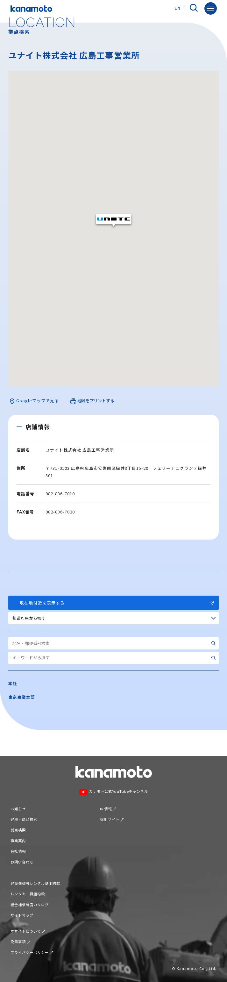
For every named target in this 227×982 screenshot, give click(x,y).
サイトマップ (22, 915)
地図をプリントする (92, 401)
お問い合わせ (22, 861)
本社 (12, 683)
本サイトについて (28, 931)
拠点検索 (18, 829)
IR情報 (108, 808)
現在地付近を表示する (114, 603)
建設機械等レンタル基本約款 (35, 883)
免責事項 (21, 941)
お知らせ (18, 808)
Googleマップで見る (34, 401)
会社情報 (18, 851)
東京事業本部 (21, 697)
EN (177, 8)
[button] (113, 220)
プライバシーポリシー (32, 952)
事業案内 (18, 840)
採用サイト (112, 819)
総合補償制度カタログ (30, 904)
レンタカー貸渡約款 (28, 893)
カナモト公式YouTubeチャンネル (113, 792)
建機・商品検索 (24, 819)
